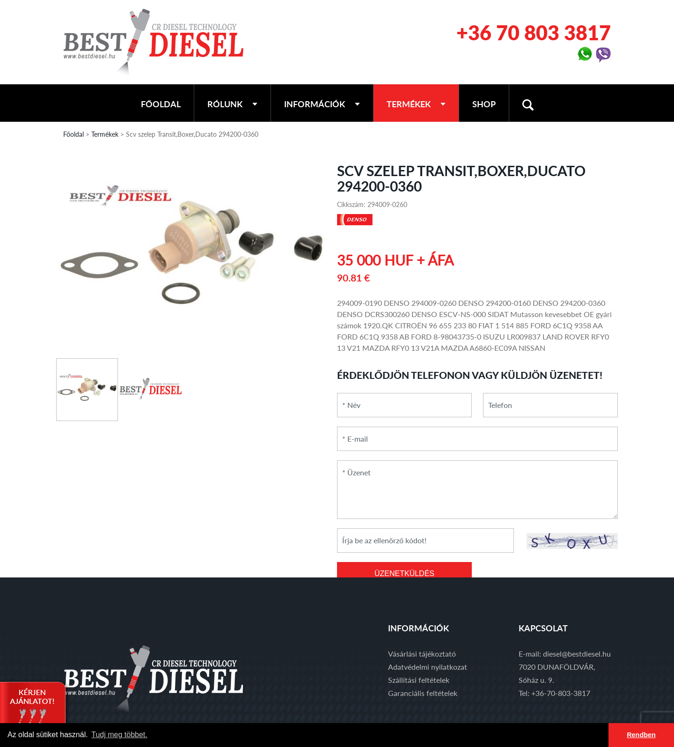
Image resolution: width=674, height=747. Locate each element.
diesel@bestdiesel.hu (577, 653)
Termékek (416, 104)
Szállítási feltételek (418, 679)
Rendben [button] (641, 735)
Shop (484, 104)
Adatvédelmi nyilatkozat (427, 666)
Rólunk (232, 104)
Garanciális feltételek (422, 692)
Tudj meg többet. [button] (119, 735)
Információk (322, 104)
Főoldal (161, 104)
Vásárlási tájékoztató (422, 653)
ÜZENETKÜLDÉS (404, 573)
